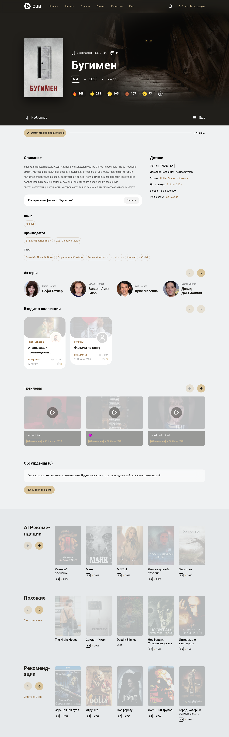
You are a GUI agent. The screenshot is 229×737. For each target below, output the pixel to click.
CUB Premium (186, 708)
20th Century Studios (68, 240)
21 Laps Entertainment (38, 240)
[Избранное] (35, 117)
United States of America (174, 178)
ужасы (113, 79)
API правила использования (156, 710)
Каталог (53, 6)
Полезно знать (186, 703)
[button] (201, 347)
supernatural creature (70, 257)
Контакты (122, 703)
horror (118, 257)
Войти (182, 6)
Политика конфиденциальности (188, 727)
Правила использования (155, 727)
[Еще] (198, 117)
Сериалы (85, 6)
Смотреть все (33, 576)
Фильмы (69, 6)
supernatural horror (99, 257)
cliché (144, 257)
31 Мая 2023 (174, 184)
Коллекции (117, 6)
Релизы (100, 6)
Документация (155, 703)
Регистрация (197, 6)
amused (131, 257)
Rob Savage (171, 196)
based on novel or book (39, 257)
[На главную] (32, 6)
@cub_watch (93, 727)
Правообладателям (127, 708)
